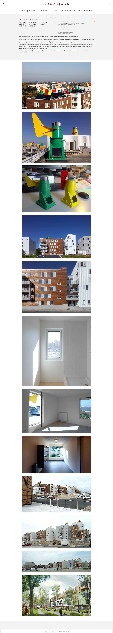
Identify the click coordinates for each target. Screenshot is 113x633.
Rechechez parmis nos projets (109, 3)
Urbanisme (22, 10)
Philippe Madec (66, 10)
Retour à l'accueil (22, 17)
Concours (54, 10)
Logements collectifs (42, 17)
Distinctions (87, 10)
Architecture (32, 17)
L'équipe (77, 10)
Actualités (32, 10)
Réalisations (44, 10)
